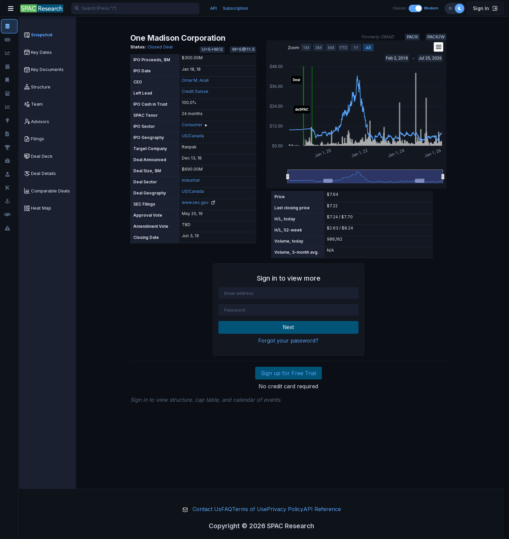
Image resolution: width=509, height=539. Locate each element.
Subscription (235, 8)
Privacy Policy (285, 509)
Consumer (192, 124)
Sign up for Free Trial (288, 373)
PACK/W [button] (436, 36)
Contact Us (207, 509)
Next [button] (288, 327)
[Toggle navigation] (10, 8)
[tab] (47, 35)
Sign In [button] (485, 8)
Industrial (191, 180)
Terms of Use (249, 509)
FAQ (226, 509)
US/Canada (193, 135)
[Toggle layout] (415, 8)
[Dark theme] (459, 8)
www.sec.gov (198, 202)
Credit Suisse (195, 91)
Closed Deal (160, 46)
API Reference (322, 509)
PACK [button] (412, 36)
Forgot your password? (288, 340)
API (213, 8)
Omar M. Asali (195, 80)
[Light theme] (450, 8)
